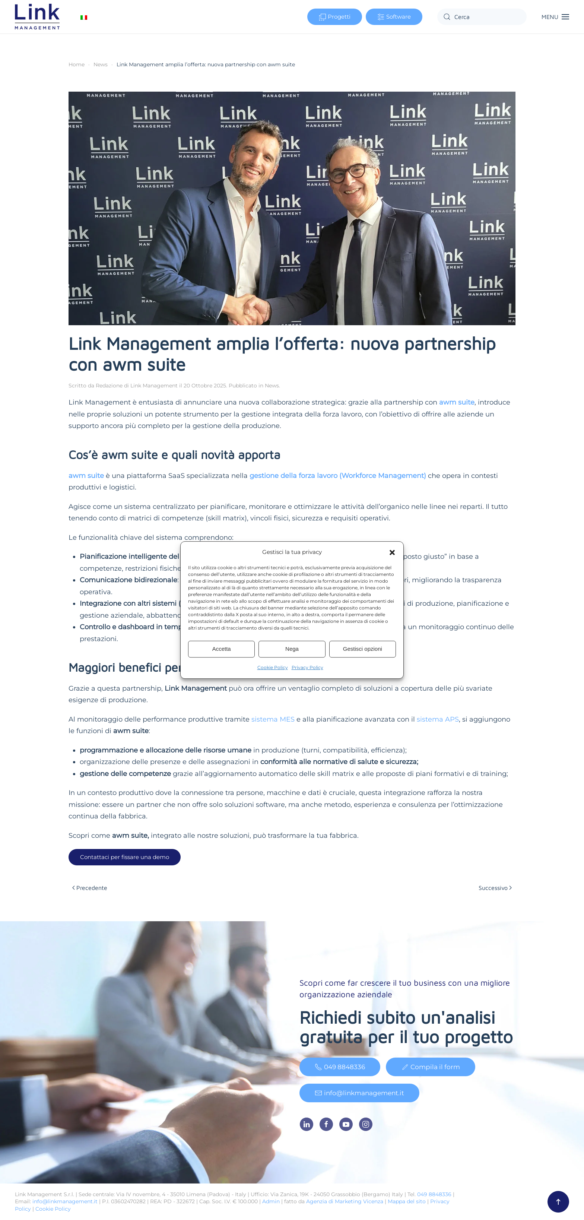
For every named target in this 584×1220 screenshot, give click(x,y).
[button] (392, 552)
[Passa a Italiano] (84, 17)
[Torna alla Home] (38, 17)
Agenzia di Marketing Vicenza (344, 1201)
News (272, 385)
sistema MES (273, 719)
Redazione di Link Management (137, 385)
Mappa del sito (407, 1201)
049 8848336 (340, 1068)
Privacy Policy (307, 667)
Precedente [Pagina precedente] (89, 887)
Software (394, 17)
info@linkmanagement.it (359, 1095)
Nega (292, 649)
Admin (271, 1201)
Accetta (221, 649)
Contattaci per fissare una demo (124, 857)
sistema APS (438, 719)
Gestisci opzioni (362, 649)
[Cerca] (482, 17)
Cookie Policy (272, 667)
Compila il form (430, 1068)
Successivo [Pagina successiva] (495, 887)
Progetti (334, 17)
